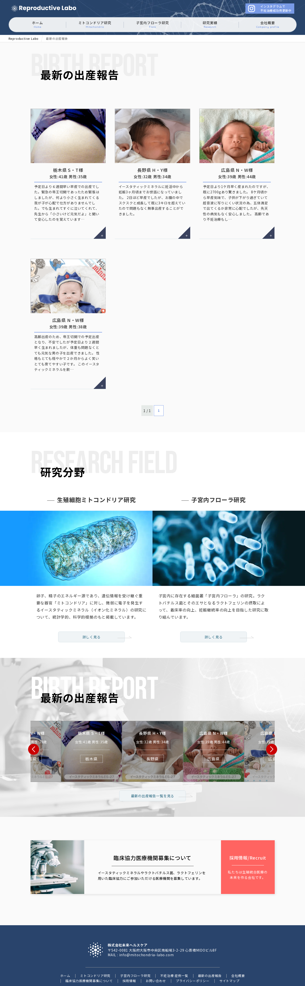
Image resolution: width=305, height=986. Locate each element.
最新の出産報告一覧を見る (152, 760)
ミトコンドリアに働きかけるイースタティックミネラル (43, 8)
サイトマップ (229, 946)
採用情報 (129, 946)
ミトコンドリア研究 (94, 24)
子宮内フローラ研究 (152, 24)
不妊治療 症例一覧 (174, 940)
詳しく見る (91, 593)
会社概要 (267, 24)
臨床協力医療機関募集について (89, 946)
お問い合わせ (156, 946)
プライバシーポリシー (193, 946)
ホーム (37, 24)
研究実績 (210, 24)
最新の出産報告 (210, 940)
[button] (33, 709)
